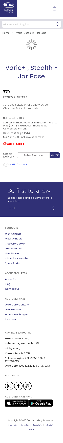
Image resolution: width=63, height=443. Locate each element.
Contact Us (12, 289)
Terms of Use (25, 425)
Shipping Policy (37, 425)
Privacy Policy (13, 425)
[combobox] (31, 24)
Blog (7, 284)
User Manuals (13, 309)
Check (55, 155)
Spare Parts (12, 263)
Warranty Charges (16, 314)
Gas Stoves (12, 253)
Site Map (31, 430)
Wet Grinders (13, 233)
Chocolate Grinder (16, 258)
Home (6, 33)
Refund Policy (50, 425)
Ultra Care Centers (17, 304)
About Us (10, 279)
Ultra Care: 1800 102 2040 (20, 365)
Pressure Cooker (15, 243)
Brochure (10, 319)
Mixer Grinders (13, 238)
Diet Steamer (13, 248)
